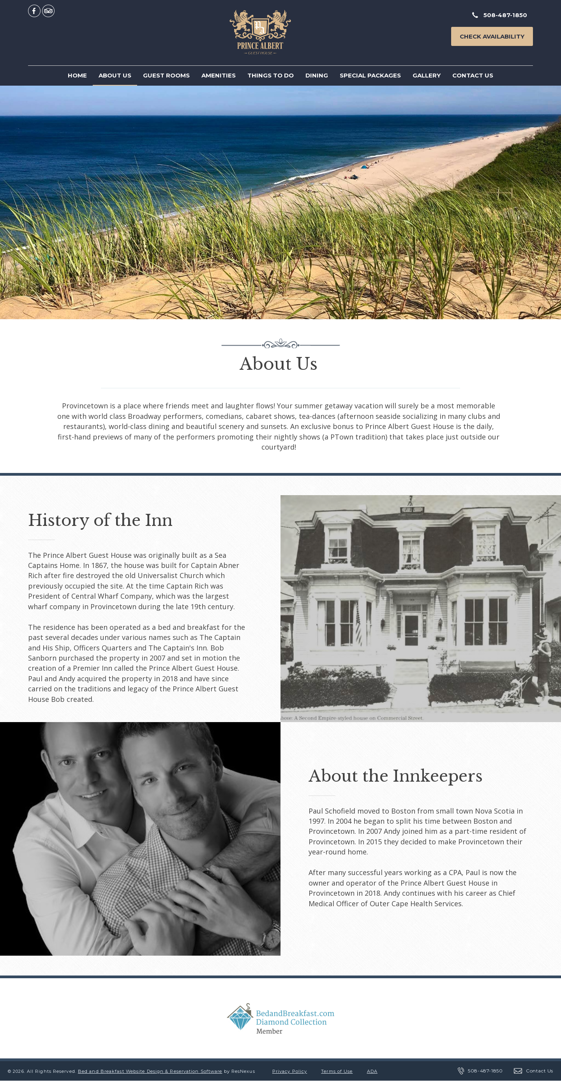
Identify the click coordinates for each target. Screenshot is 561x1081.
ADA (372, 1071)
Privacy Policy (289, 1071)
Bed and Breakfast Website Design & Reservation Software (150, 1071)
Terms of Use (337, 1071)
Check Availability (492, 36)
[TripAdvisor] (48, 10)
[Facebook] (34, 10)
